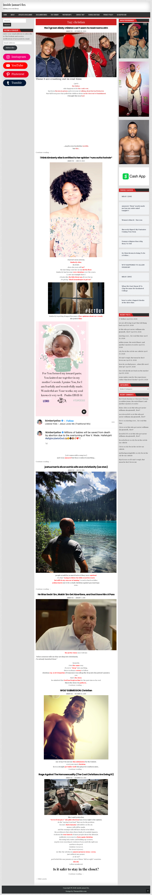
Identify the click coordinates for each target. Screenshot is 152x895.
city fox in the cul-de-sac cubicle (131, 351)
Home (5, 15)
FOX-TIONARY (55, 15)
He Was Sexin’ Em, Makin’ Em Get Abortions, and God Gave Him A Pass (76, 594)
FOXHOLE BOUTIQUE (94, 15)
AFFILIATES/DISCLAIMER (25, 15)
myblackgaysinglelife (127, 453)
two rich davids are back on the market (133, 371)
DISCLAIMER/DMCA (41, 15)
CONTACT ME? (80, 15)
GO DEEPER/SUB (121, 15)
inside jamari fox (14, 5)
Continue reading (43, 152)
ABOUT (13, 15)
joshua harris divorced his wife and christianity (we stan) (76, 467)
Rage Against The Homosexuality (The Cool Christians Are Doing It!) (76, 774)
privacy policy (108, 15)
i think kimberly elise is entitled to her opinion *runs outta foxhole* (76, 157)
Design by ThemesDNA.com (76, 891)
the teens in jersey (76, 849)
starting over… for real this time (131, 336)
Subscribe (10, 48)
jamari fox (69, 31)
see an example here (77, 274)
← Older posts (41, 879)
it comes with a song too (76, 455)
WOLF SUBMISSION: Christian (76, 690)
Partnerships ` (67, 15)
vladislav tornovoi (76, 847)
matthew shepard (76, 844)
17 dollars (122, 319)
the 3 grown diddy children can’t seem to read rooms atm (76, 28)
